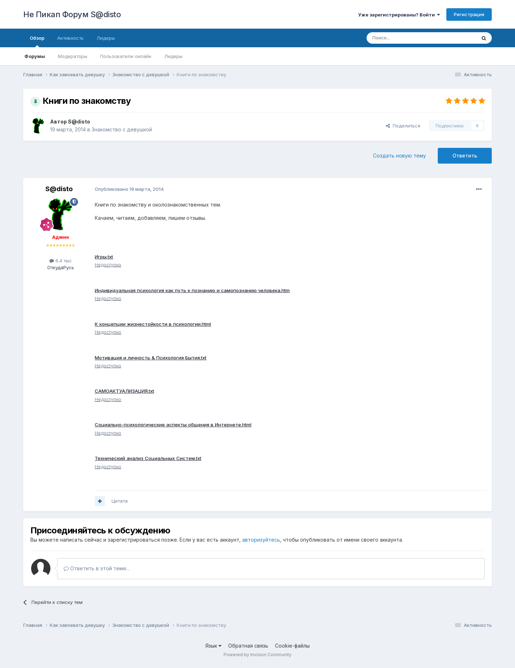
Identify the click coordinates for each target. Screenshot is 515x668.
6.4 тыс (60, 260)
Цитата (120, 504)
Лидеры (173, 56)
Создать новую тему (399, 156)
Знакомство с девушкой (122, 129)
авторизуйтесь (261, 543)
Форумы (34, 56)
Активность (70, 38)
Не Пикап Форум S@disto (72, 14)
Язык (213, 649)
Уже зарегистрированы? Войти (399, 15)
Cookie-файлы (292, 649)
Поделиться (403, 126)
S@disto (79, 121)
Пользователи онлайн (125, 56)
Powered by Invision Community (257, 657)
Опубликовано (129, 189)
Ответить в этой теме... (96, 571)
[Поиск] (405, 38)
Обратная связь (248, 649)
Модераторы (72, 56)
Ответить (464, 156)
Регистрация (469, 14)
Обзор (37, 41)
